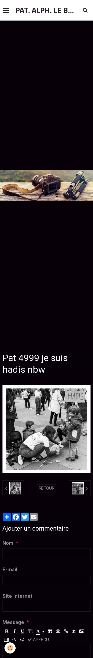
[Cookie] (10, 648)
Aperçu (38, 639)
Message (13, 622)
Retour (46, 488)
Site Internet (17, 596)
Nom (7, 543)
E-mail (9, 569)
